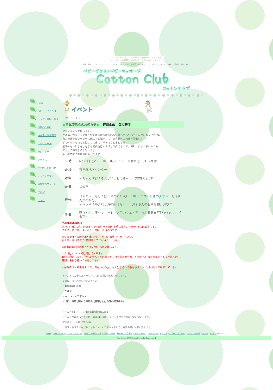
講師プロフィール (47, 184)
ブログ (41, 192)
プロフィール (59, 333)
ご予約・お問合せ (47, 168)
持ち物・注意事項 (47, 135)
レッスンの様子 (46, 176)
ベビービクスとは (47, 111)
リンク (41, 200)
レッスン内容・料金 (48, 119)
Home (40, 103)
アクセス (42, 159)
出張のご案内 (45, 127)
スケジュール (45, 143)
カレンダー (43, 151)
